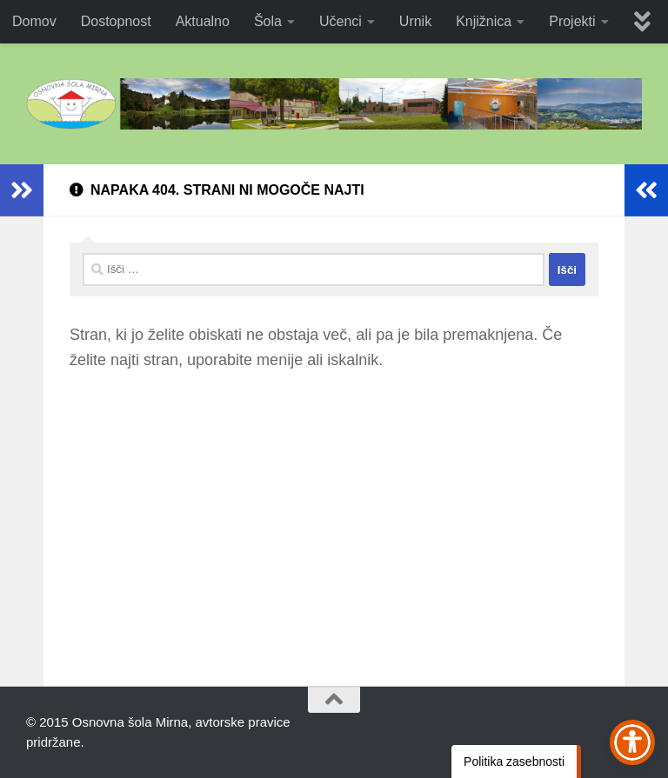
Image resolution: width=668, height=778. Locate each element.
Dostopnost (116, 21)
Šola (268, 21)
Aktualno (203, 21)
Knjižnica (483, 21)
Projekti (572, 21)
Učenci (340, 21)
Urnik (415, 21)
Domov (34, 21)
